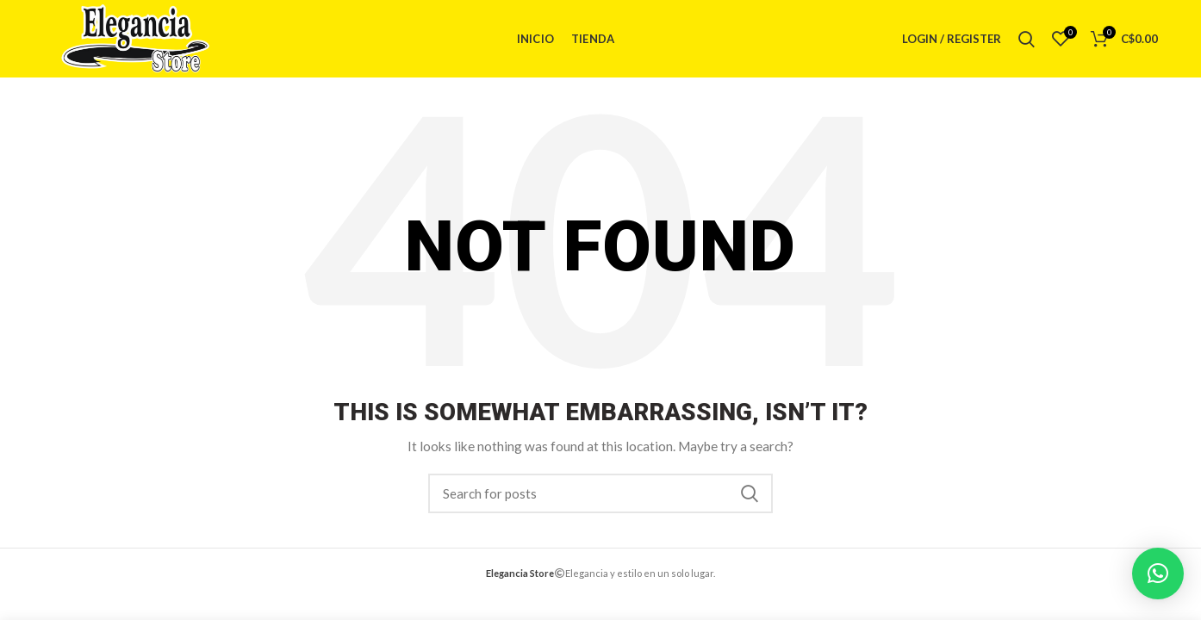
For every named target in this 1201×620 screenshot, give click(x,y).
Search (749, 493)
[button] (1158, 573)
